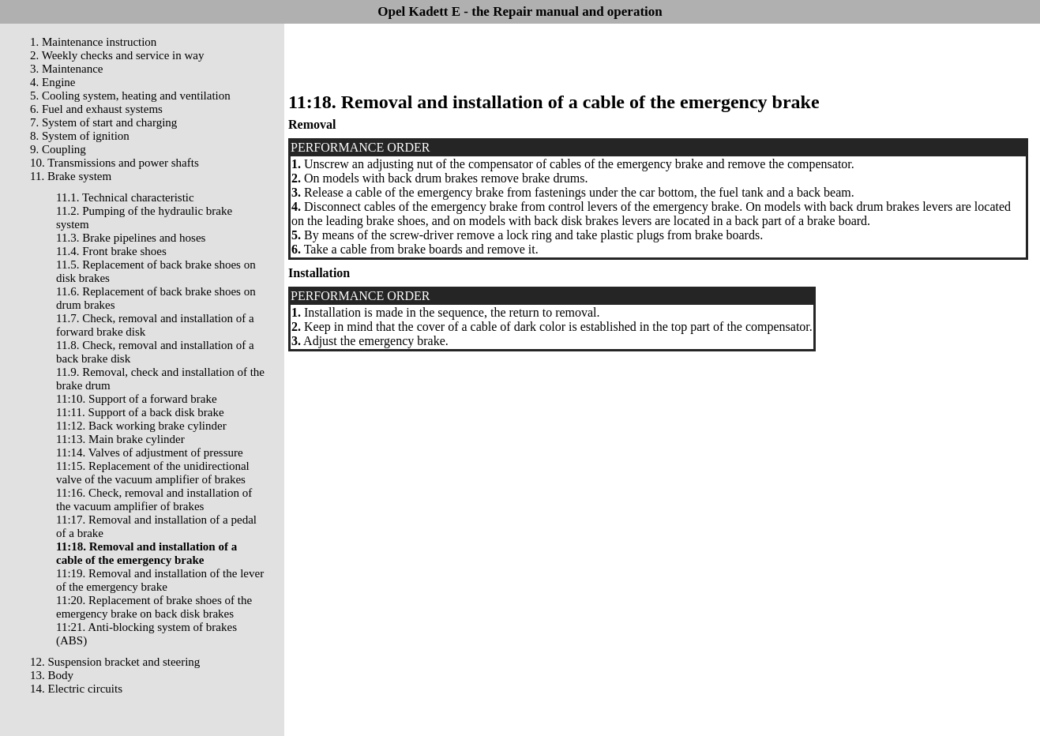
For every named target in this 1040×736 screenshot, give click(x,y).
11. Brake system (70, 176)
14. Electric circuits (76, 688)
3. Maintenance (66, 68)
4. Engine (53, 82)
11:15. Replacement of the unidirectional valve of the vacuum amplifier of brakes (153, 473)
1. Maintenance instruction (93, 42)
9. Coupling (58, 149)
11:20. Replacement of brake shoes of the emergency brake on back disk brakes (154, 607)
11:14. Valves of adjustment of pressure (149, 452)
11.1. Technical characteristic (125, 197)
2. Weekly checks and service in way (117, 55)
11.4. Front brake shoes (111, 251)
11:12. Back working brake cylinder (141, 425)
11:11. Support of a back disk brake (140, 412)
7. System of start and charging (103, 122)
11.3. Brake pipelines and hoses (130, 237)
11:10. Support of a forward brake (136, 398)
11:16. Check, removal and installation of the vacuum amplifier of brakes (154, 499)
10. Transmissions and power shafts (114, 162)
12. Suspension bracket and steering (115, 661)
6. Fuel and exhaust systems (96, 109)
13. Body (51, 675)
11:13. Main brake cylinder (120, 439)
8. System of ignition (80, 136)
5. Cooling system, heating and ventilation (130, 95)
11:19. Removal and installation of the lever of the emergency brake (160, 580)
